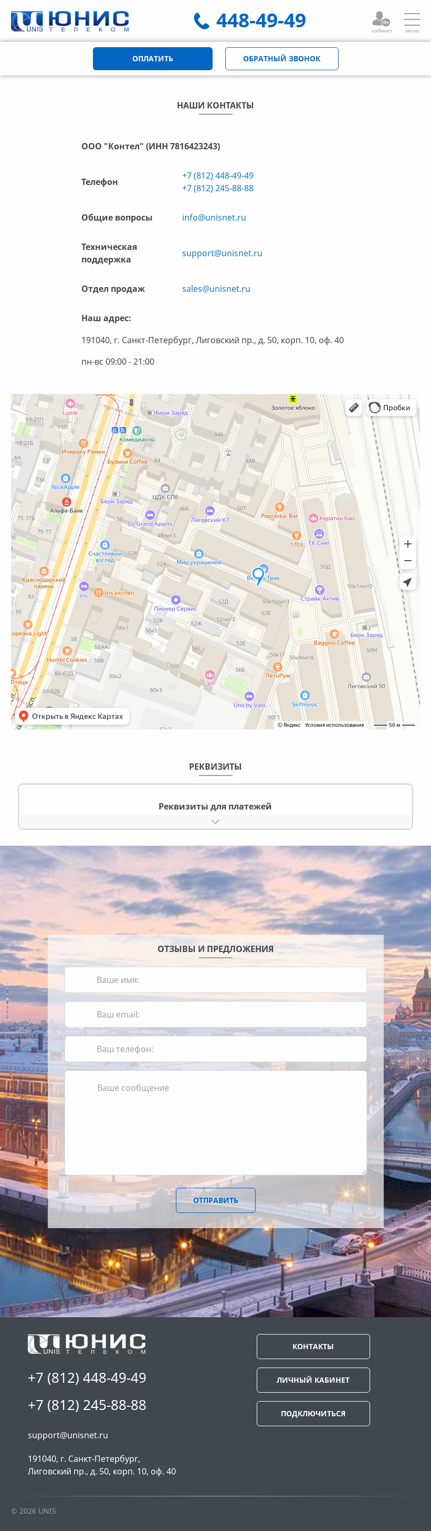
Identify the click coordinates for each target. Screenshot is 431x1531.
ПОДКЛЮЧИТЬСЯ (313, 1413)
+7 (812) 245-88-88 (218, 188)
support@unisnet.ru (222, 253)
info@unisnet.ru (214, 217)
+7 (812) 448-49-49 (218, 175)
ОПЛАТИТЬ (152, 58)
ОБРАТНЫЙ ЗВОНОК (281, 58)
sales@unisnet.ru (216, 288)
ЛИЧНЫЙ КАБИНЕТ (313, 1380)
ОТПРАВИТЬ (215, 1200)
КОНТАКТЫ (313, 1346)
